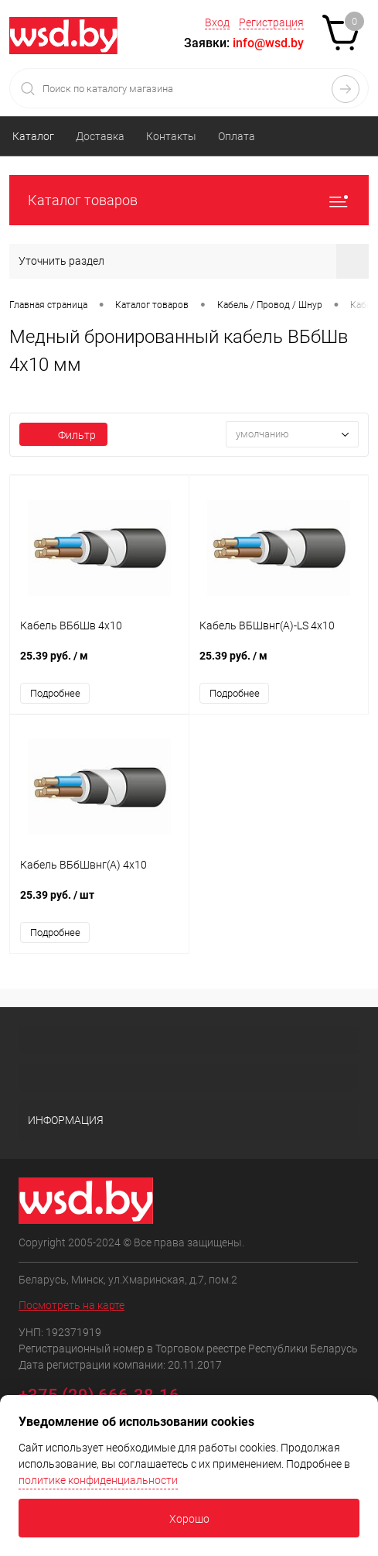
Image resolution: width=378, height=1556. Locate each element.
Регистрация (271, 22)
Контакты (171, 136)
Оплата (236, 136)
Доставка (100, 136)
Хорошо (189, 1519)
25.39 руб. (99, 663)
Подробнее (55, 693)
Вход (217, 22)
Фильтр (63, 435)
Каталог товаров (189, 200)
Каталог (33, 136)
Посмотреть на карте (71, 1305)
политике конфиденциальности (98, 1480)
